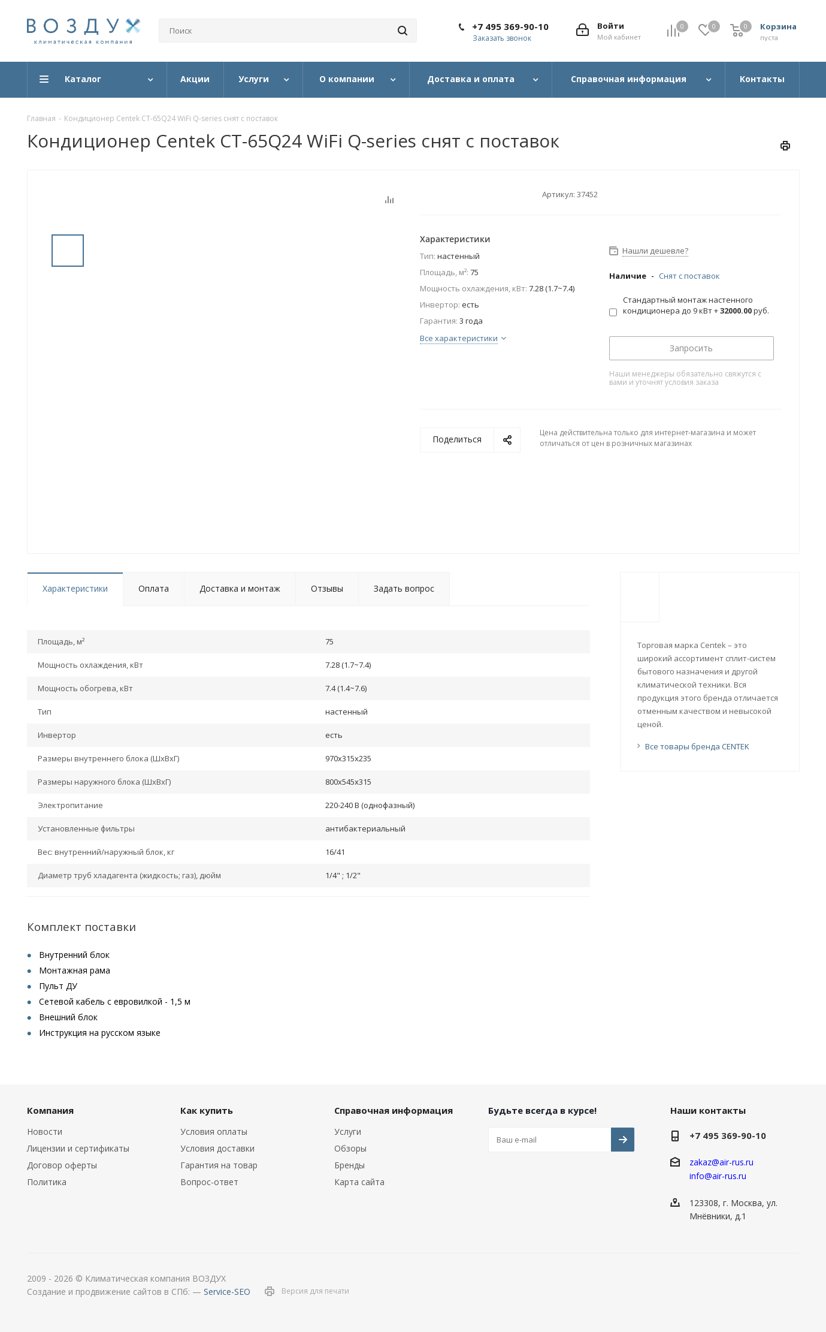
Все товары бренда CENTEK (697, 746)
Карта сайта (359, 1182)
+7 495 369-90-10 (510, 26)
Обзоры (350, 1148)
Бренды (349, 1165)
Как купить (206, 1110)
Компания (50, 1110)
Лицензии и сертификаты (78, 1148)
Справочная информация (393, 1110)
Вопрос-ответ (209, 1182)
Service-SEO (227, 1291)
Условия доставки (217, 1148)
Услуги (347, 1131)
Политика (46, 1182)
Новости (44, 1131)
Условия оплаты (213, 1131)
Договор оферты (62, 1165)
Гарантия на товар (219, 1165)
